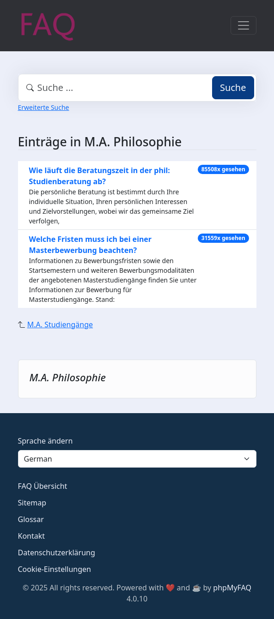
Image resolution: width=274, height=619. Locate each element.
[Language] (137, 459)
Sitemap (32, 503)
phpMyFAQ (232, 588)
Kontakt (31, 536)
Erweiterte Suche (43, 107)
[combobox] (137, 88)
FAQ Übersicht (42, 486)
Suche (233, 87)
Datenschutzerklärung (56, 552)
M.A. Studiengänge (60, 324)
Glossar (31, 519)
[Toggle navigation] (243, 25)
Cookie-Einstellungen (54, 569)
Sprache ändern (45, 441)
